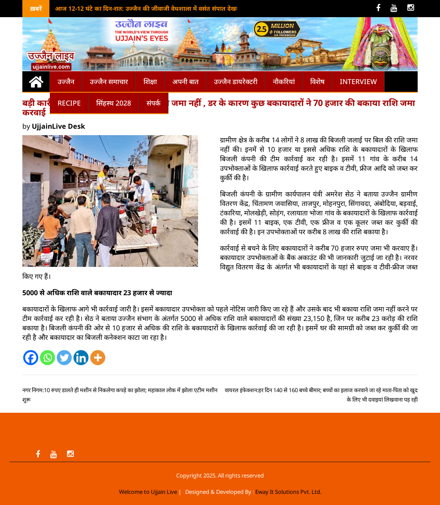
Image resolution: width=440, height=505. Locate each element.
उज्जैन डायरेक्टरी (235, 81)
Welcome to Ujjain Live (148, 492)
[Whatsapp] (47, 357)
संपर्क (154, 103)
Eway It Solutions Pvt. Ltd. (288, 492)
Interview (358, 81)
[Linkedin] (81, 357)
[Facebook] (30, 357)
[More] (97, 357)
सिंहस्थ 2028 (113, 103)
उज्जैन (66, 81)
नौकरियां (284, 81)
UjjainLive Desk (58, 126)
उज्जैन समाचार (109, 81)
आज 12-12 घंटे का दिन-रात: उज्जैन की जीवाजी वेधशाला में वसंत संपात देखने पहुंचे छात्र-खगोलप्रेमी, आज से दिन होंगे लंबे (199, 8)
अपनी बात (185, 81)
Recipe (69, 103)
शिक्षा (150, 81)
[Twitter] (64, 357)
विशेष (317, 81)
